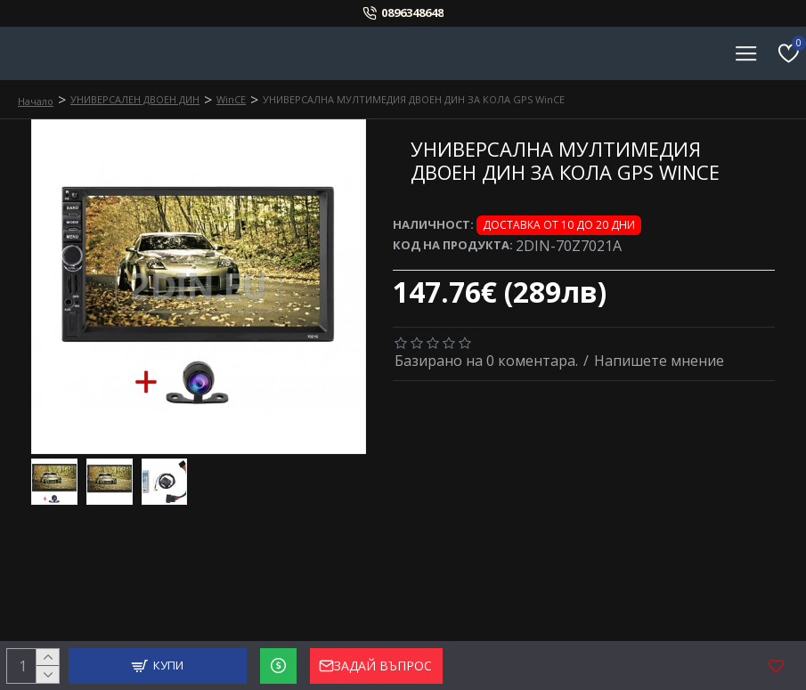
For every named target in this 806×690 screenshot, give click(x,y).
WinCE (231, 99)
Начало (35, 101)
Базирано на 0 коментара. (486, 360)
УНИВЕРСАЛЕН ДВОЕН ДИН (134, 99)
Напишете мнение (659, 360)
